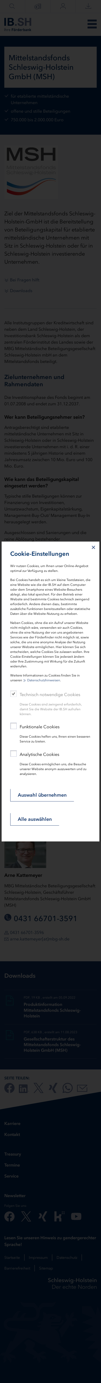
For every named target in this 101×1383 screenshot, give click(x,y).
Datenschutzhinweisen (43, 680)
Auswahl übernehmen (42, 795)
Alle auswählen (35, 819)
